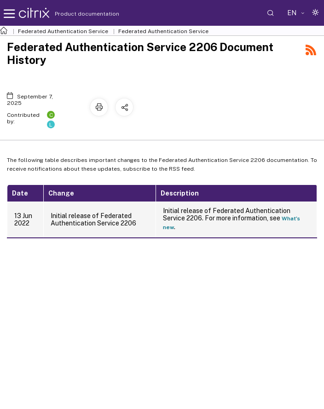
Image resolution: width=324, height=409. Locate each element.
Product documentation (75, 14)
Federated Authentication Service (63, 31)
